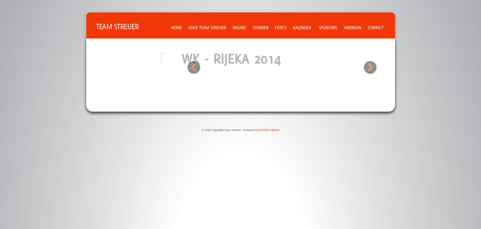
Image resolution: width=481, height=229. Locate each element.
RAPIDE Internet (268, 130)
